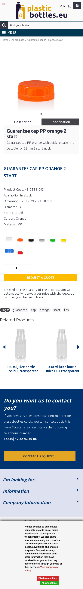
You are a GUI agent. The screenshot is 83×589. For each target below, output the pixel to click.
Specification (60, 122)
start (56, 310)
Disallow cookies (47, 578)
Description (22, 122)
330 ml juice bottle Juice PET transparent (62, 369)
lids (66, 310)
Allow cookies (49, 583)
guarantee (20, 310)
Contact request (39, 456)
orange (45, 310)
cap (33, 310)
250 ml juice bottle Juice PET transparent (21, 369)
